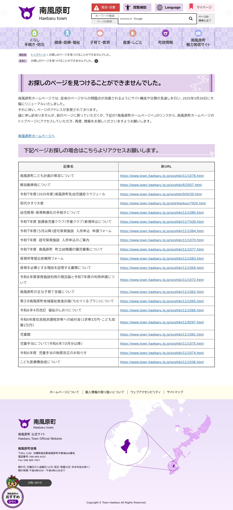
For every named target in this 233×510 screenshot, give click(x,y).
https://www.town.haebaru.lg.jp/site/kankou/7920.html (163, 203)
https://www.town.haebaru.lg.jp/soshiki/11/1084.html (162, 231)
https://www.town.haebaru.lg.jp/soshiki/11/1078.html (162, 176)
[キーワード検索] (157, 18)
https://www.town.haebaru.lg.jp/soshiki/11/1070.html (162, 240)
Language (172, 7)
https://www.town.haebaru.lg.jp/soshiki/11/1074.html (162, 353)
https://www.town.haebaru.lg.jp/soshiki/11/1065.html (162, 301)
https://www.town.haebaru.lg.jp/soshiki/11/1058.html (162, 268)
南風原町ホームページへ (36, 136)
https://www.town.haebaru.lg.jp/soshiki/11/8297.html (162, 322)
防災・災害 (108, 7)
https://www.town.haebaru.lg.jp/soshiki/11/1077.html (162, 249)
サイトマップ (175, 392)
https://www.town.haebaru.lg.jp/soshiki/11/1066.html (162, 310)
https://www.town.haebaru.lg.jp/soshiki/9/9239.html (161, 194)
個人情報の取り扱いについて (105, 392)
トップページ (38, 54)
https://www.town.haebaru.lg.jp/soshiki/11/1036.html (162, 362)
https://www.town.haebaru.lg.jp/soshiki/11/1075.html (162, 343)
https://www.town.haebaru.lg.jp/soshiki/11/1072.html (162, 280)
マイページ (204, 7)
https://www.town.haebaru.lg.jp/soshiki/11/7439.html (162, 222)
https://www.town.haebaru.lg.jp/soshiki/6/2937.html (161, 185)
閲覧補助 (139, 7)
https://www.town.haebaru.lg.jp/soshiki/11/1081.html (162, 334)
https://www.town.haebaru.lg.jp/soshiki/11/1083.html (162, 258)
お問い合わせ (35, 482)
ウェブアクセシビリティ (146, 392)
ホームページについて (64, 392)
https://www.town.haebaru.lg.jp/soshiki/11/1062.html (162, 292)
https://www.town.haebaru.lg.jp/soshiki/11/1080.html (162, 212)
